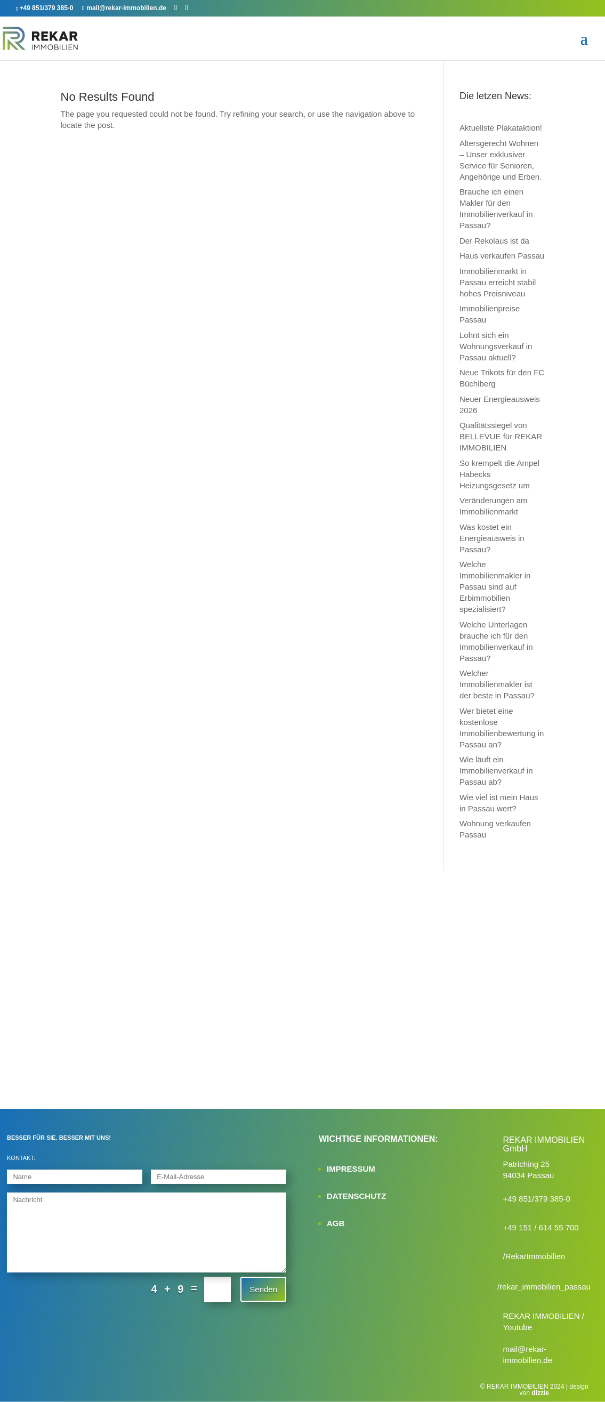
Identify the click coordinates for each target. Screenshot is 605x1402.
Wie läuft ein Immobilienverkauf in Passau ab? (496, 770)
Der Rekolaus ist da (494, 240)
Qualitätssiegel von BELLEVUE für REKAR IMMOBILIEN (500, 436)
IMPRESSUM (351, 1168)
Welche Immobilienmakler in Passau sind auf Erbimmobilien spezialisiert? (494, 587)
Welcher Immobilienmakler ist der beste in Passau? (497, 684)
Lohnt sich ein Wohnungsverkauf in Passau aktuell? (495, 346)
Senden (263, 1289)
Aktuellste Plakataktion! (500, 127)
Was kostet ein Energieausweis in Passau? (492, 538)
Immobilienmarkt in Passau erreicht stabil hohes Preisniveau (497, 282)
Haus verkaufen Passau (501, 255)
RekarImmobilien (535, 1256)
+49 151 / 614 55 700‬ (540, 1227)
